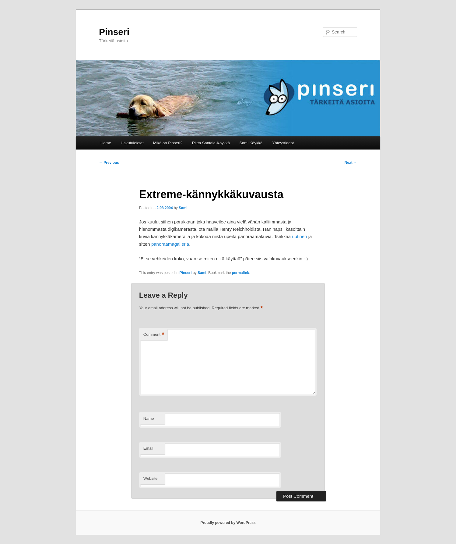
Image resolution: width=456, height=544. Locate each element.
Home (105, 143)
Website (150, 478)
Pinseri (114, 32)
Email (148, 448)
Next (351, 162)
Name (148, 418)
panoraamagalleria (170, 244)
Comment (153, 334)
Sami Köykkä (250, 143)
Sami (183, 208)
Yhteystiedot (283, 143)
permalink (240, 273)
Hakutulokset (132, 143)
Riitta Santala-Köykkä (211, 143)
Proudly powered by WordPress (227, 523)
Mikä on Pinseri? (167, 143)
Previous (109, 162)
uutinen (299, 236)
